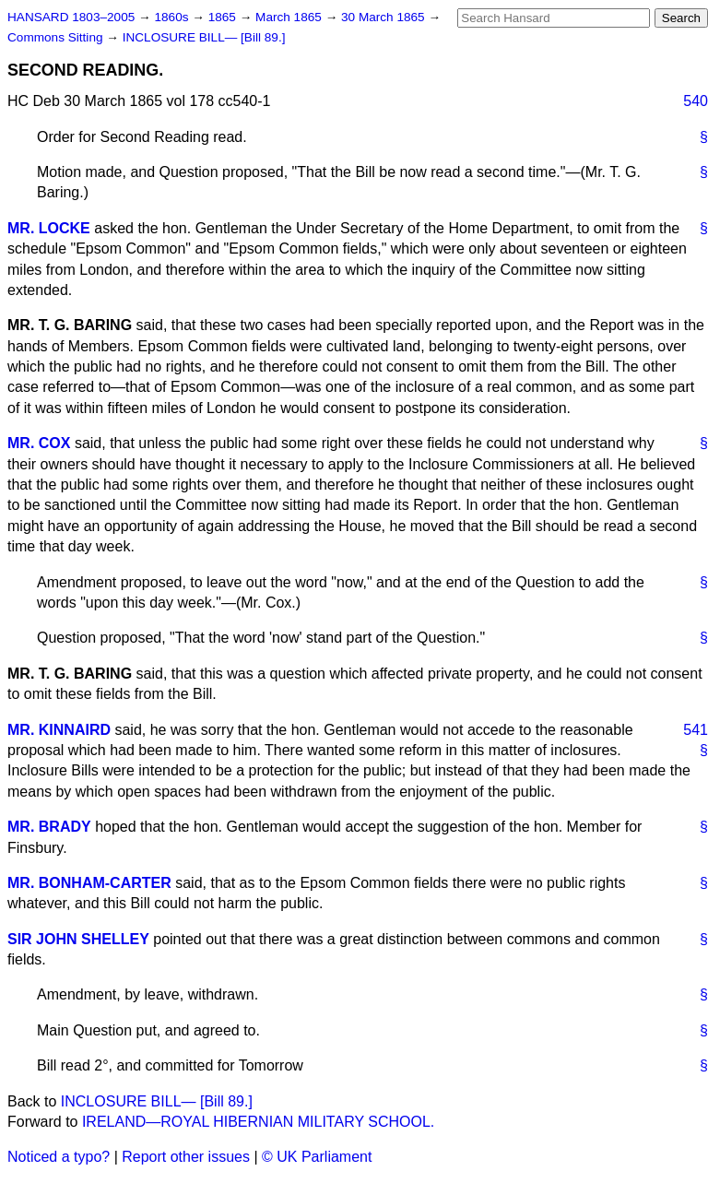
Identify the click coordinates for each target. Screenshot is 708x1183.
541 (695, 730)
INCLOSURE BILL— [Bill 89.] (204, 37)
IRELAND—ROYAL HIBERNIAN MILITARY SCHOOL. (258, 1122)
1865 (224, 17)
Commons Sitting (56, 37)
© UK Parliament (317, 1157)
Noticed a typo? (58, 1157)
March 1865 (290, 17)
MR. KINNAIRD (59, 730)
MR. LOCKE (48, 228)
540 (695, 101)
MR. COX (38, 443)
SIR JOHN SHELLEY (78, 939)
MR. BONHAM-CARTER (89, 883)
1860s (173, 17)
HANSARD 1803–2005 (71, 17)
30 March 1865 (384, 17)
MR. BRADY (49, 826)
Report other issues (186, 1157)
